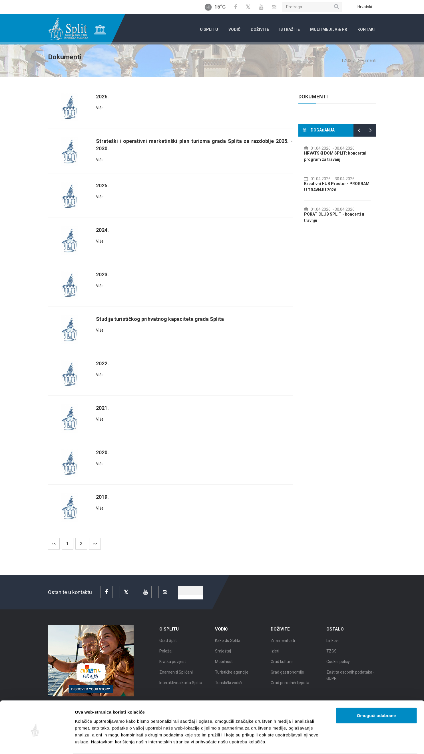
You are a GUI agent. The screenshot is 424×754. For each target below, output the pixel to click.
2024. (102, 230)
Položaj (165, 653)
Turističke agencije (231, 674)
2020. (102, 452)
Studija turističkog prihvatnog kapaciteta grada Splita (160, 319)
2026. (102, 97)
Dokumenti (366, 60)
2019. (102, 497)
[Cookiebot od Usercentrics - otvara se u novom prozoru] (37, 743)
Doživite (260, 29)
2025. (102, 185)
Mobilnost (224, 664)
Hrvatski (364, 7)
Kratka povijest (172, 664)
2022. (102, 363)
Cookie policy (338, 664)
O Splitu (209, 29)
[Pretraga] (312, 7)
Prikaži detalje (295, 742)
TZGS (346, 60)
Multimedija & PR (328, 29)
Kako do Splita (227, 643)
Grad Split (168, 643)
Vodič (234, 29)
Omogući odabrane (376, 693)
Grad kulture (282, 664)
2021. (102, 408)
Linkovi (332, 643)
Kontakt (366, 29)
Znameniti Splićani (176, 674)
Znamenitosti (283, 643)
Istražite (289, 29)
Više (100, 108)
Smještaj (223, 653)
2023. (102, 274)
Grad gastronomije (287, 674)
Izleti (275, 653)
